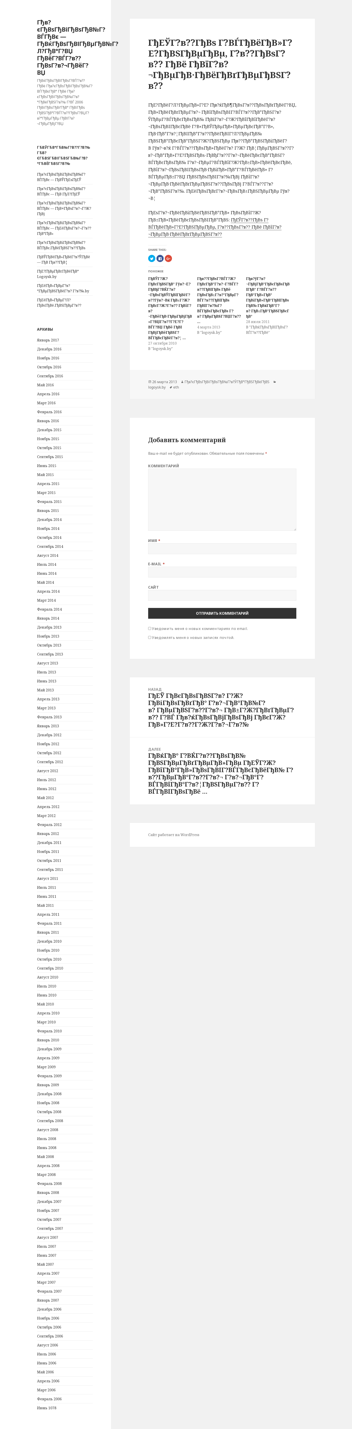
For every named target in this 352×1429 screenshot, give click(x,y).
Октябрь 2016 (49, 367)
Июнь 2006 (46, 1363)
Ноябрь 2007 (48, 1210)
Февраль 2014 (49, 609)
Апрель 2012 (48, 806)
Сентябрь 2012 (50, 761)
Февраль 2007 (49, 1291)
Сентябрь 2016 (50, 376)
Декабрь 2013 (49, 627)
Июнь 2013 (46, 681)
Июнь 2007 (46, 1255)
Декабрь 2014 (49, 519)
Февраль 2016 (49, 411)
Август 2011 (47, 878)
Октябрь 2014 (49, 537)
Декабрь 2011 (49, 842)
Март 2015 (46, 492)
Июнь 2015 (46, 465)
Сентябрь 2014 (50, 546)
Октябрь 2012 (49, 752)
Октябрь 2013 (49, 645)
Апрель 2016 (48, 393)
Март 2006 (46, 1389)
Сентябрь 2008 (50, 1120)
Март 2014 (46, 600)
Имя (154, 540)
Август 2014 (47, 555)
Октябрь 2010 (49, 959)
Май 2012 (45, 797)
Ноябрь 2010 (48, 950)
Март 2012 (46, 815)
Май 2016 (45, 384)
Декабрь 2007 (49, 1201)
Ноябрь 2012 (48, 743)
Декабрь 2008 (49, 1093)
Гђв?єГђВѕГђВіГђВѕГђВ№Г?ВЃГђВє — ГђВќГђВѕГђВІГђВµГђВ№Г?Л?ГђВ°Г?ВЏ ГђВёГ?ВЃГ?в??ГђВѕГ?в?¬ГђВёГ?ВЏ (77, 47)
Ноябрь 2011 (48, 851)
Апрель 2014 (48, 591)
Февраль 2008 (49, 1183)
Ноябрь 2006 (48, 1318)
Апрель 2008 (48, 1165)
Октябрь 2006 (49, 1327)
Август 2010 (47, 977)
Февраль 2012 (49, 824)
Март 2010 (46, 1022)
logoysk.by (157, 387)
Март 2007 (46, 1282)
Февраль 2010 (49, 1031)
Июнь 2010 (46, 995)
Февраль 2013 (49, 716)
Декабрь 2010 (49, 941)
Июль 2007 (46, 1246)
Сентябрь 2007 (50, 1228)
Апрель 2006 (48, 1381)
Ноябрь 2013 (48, 636)
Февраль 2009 (49, 1075)
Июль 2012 (46, 779)
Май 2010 (45, 1004)
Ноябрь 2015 (48, 438)
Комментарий (163, 465)
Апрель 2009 (48, 1057)
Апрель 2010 (48, 1013)
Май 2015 (45, 474)
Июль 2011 (46, 887)
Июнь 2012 (46, 788)
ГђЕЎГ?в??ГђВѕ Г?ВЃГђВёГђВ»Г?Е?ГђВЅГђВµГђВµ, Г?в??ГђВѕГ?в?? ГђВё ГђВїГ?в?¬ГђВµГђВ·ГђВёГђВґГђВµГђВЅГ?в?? (215, 227)
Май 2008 (45, 1156)
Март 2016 (46, 402)
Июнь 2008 (46, 1147)
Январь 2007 (48, 1300)
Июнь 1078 (46, 1407)
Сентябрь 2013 (50, 654)
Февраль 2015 (49, 501)
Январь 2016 (48, 420)
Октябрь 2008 (49, 1111)
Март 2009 (46, 1066)
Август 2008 (47, 1129)
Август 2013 (47, 663)
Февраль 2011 (49, 923)
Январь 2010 (48, 1040)
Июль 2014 (46, 564)
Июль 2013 (46, 672)
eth (176, 387)
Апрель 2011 (48, 914)
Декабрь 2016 (49, 349)
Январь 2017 (48, 340)
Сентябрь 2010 (50, 968)
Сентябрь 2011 (50, 869)
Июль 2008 (46, 1138)
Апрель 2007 (48, 1273)
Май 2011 (45, 905)
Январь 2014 (48, 618)
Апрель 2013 (48, 699)
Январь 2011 (48, 932)
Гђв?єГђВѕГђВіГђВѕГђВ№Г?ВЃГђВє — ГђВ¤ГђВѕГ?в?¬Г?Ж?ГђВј (64, 208)
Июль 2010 (46, 986)
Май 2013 (45, 690)
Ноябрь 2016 (48, 358)
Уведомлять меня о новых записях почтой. (193, 637)
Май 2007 (45, 1264)
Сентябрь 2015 (50, 456)
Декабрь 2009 (49, 1049)
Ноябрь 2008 (48, 1102)
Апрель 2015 (48, 483)
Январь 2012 (48, 833)
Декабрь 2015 (49, 429)
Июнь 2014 (46, 573)
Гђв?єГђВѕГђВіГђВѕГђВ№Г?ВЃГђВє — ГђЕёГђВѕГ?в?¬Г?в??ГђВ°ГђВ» (64, 228)
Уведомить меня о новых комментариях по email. (200, 628)
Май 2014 (45, 582)
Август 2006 (47, 1345)
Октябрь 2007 (49, 1219)
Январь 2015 (48, 510)
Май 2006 (45, 1372)
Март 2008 (46, 1174)
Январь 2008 (48, 1192)
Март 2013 (46, 708)
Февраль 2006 (49, 1398)
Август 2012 (47, 770)
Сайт (153, 587)
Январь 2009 (48, 1084)
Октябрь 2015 (49, 447)
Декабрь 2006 (49, 1309)
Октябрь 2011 (49, 860)
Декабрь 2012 (49, 734)
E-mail (156, 564)
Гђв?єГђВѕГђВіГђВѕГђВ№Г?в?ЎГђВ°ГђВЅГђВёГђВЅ (227, 381)
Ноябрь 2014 (48, 528)
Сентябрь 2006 (50, 1336)
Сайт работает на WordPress (173, 834)
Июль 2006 (46, 1354)
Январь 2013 (48, 725)
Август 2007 (47, 1237)
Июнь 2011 (46, 896)
